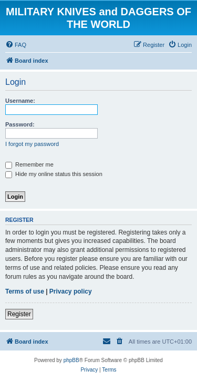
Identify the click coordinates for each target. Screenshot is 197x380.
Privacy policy (70, 291)
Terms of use (24, 291)
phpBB (71, 360)
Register (19, 314)
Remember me (29, 164)
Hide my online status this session (53, 174)
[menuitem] (15, 44)
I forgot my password (32, 144)
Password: (20, 124)
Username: (20, 101)
